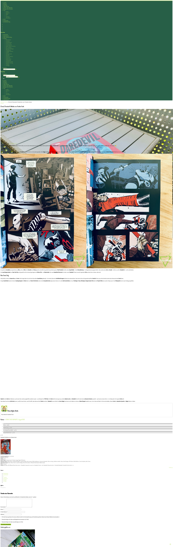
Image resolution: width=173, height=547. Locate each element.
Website (2, 516)
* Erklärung (170, 467)
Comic (5, 102)
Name (2, 511)
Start (2, 102)
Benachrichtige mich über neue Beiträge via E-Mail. (12, 523)
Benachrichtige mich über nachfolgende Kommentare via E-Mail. (15, 521)
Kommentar (3, 508)
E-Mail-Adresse (4, 513)
